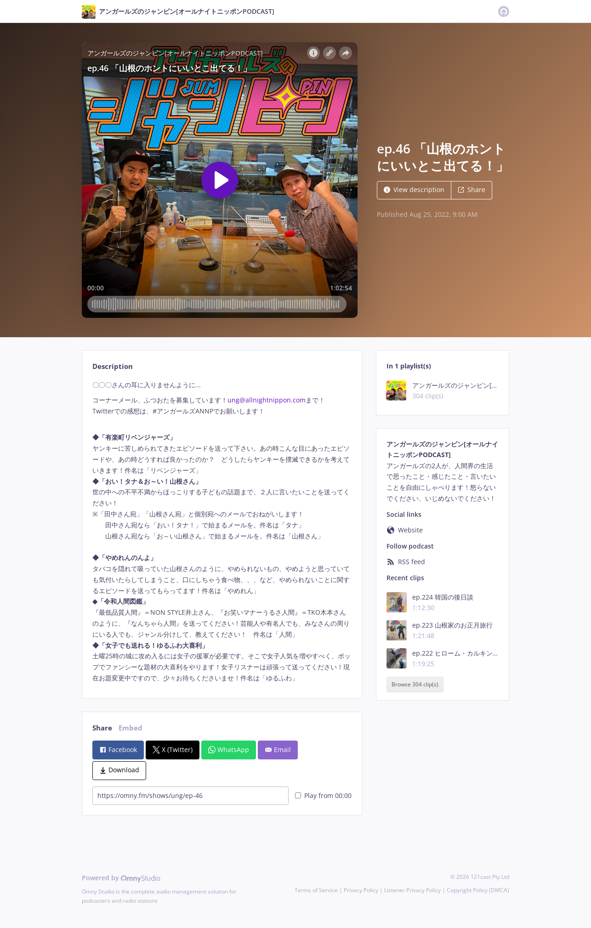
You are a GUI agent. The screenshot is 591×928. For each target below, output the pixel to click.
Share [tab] (102, 728)
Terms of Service (316, 890)
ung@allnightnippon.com (266, 400)
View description (414, 189)
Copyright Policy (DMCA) (478, 890)
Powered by (121, 877)
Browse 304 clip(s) (415, 685)
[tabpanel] (221, 531)
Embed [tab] (130, 728)
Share (471, 189)
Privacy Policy (361, 890)
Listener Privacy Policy (412, 890)
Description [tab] (112, 366)
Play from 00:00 (323, 795)
